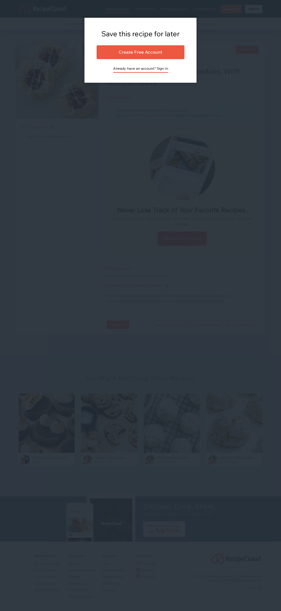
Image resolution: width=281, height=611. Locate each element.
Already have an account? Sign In (140, 68)
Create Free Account (140, 52)
